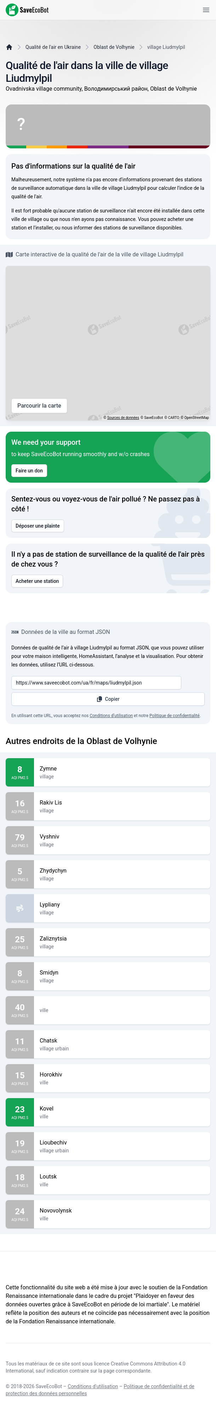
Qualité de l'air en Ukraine (53, 47)
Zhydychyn (122, 871)
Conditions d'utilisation (93, 1386)
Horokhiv (122, 1075)
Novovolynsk (122, 1210)
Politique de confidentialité (174, 715)
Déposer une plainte (37, 525)
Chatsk (122, 1041)
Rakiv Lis (122, 803)
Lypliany (122, 905)
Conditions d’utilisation (111, 715)
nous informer (77, 228)
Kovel (122, 1108)
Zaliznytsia (122, 939)
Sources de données (123, 418)
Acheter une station (37, 581)
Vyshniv (122, 837)
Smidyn (122, 973)
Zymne (122, 769)
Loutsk (122, 1176)
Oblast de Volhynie (113, 47)
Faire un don (29, 470)
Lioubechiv (122, 1142)
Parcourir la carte (39, 405)
